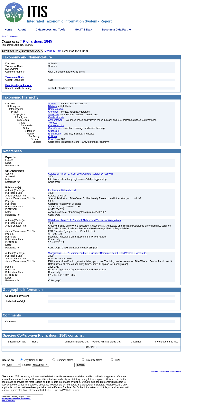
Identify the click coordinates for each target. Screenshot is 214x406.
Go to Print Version (10, 36)
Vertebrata (53, 114)
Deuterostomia (55, 109)
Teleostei (52, 122)
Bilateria (52, 106)
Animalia (52, 103)
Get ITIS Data (83, 29)
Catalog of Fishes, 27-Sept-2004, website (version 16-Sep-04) (80, 173)
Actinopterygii (55, 120)
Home (8, 29)
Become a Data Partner (117, 29)
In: (3, 365)
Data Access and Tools (50, 29)
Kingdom (26, 365)
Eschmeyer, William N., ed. (62, 190)
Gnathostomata (56, 117)
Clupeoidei (53, 131)
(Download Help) (52, 50)
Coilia (51, 139)
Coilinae (52, 136)
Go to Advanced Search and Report (166, 371)
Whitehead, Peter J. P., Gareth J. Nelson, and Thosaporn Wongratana (84, 220)
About (22, 29)
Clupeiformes (55, 128)
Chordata (53, 111)
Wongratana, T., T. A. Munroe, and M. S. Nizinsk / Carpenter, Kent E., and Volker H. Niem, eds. (97, 253)
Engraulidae (54, 133)
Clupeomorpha (56, 125)
